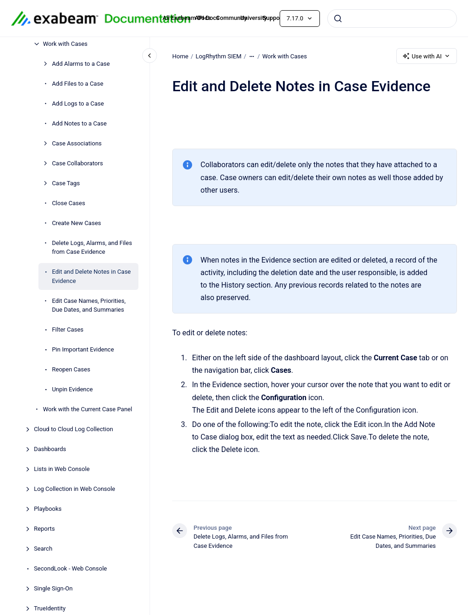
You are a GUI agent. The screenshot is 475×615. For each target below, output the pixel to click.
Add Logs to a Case (78, 103)
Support (273, 17)
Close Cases (68, 203)
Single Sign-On (53, 588)
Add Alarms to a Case (81, 63)
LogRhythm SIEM (218, 55)
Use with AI (426, 56)
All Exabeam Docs (186, 17)
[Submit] (338, 18)
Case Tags (66, 183)
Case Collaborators (77, 163)
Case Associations (76, 143)
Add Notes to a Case (79, 123)
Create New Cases (76, 223)
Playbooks (48, 508)
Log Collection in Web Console (74, 488)
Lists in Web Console (62, 468)
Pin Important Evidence (83, 349)
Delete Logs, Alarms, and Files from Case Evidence (92, 247)
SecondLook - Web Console (70, 568)
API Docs (206, 17)
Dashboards (50, 449)
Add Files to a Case (77, 83)
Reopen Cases (71, 369)
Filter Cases (67, 329)
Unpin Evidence (72, 389)
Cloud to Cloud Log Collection (73, 429)
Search (43, 548)
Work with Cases (65, 43)
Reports (44, 528)
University (253, 17)
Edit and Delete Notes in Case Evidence (91, 276)
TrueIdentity (50, 608)
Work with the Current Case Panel (87, 409)
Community (231, 17)
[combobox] (392, 18)
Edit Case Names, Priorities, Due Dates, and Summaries (88, 305)
